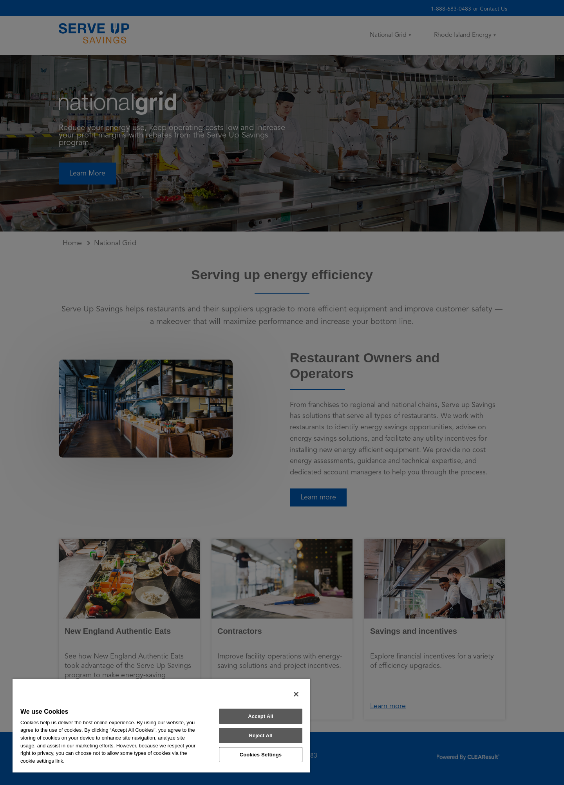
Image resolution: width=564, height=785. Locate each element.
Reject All (260, 735)
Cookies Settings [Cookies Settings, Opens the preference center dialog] (261, 755)
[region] (161, 725)
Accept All (260, 716)
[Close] (296, 694)
